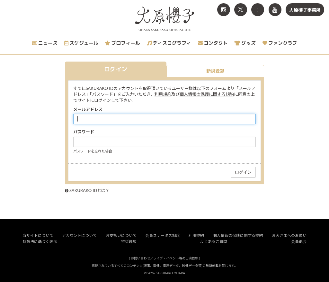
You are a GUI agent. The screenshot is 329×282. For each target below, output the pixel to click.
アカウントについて (79, 235)
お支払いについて (121, 235)
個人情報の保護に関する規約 (207, 94)
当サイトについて (37, 235)
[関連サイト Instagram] (223, 9)
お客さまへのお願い (289, 235)
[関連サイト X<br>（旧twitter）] (240, 9)
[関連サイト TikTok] (257, 9)
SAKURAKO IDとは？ (89, 190)
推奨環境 (129, 241)
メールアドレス (87, 109)
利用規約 (163, 94)
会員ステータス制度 (162, 235)
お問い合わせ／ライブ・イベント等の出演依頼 (164, 258)
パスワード (83, 131)
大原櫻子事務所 (305, 10)
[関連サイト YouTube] (275, 9)
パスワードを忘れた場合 (92, 151)
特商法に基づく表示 (39, 241)
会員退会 (299, 241)
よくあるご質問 (213, 241)
